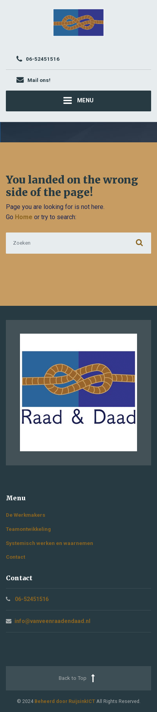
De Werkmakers (25, 515)
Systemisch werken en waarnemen (49, 543)
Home (23, 217)
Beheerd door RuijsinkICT (64, 701)
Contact (15, 557)
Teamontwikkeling (28, 529)
